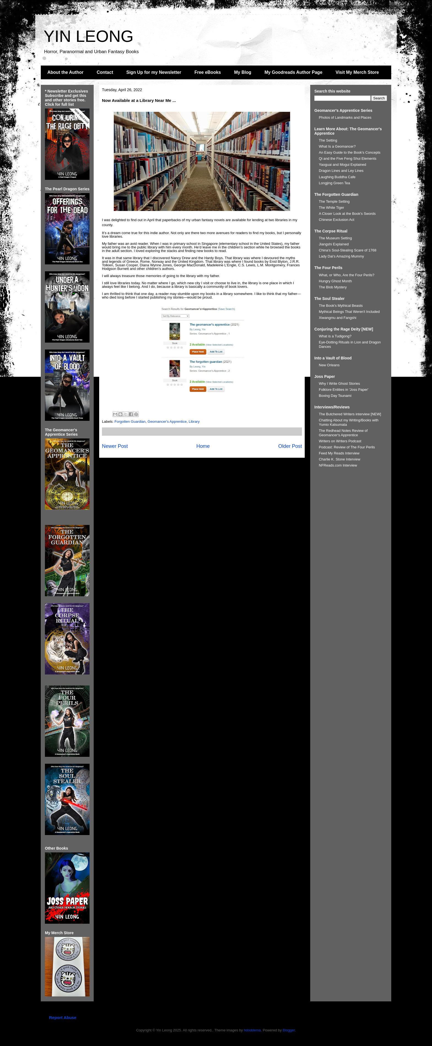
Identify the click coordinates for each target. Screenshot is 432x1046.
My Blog (242, 72)
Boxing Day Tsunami (335, 396)
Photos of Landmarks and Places (345, 117)
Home (203, 446)
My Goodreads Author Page (293, 72)
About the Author (65, 72)
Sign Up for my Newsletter (153, 72)
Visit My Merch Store (357, 72)
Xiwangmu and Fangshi (337, 318)
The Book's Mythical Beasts (341, 305)
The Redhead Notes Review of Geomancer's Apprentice (343, 433)
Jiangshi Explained (334, 244)
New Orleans (329, 365)
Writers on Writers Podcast (340, 441)
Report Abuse (62, 1017)
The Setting (328, 140)
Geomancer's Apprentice (167, 421)
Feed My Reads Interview (339, 453)
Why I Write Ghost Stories (339, 383)
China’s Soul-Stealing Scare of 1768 (347, 250)
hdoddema (252, 1030)
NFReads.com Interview (338, 465)
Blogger (289, 1030)
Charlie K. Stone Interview (339, 459)
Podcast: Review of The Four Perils (347, 447)
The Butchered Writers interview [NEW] (350, 414)
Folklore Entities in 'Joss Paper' (343, 389)
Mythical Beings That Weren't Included (349, 312)
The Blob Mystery (333, 287)
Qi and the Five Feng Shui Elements (347, 158)
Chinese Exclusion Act (336, 220)
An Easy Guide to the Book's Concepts (349, 152)
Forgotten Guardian (130, 421)
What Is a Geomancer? (337, 146)
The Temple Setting (334, 201)
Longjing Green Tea (334, 183)
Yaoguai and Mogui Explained (342, 164)
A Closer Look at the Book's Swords (347, 214)
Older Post (290, 446)
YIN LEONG (89, 36)
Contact (105, 72)
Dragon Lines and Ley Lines (341, 171)
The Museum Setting (335, 238)
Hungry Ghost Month (335, 281)
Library (194, 421)
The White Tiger (331, 207)
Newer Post (115, 446)
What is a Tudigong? (335, 336)
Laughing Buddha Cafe (337, 177)
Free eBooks (208, 72)
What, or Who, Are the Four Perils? (346, 275)
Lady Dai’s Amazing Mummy (341, 256)
